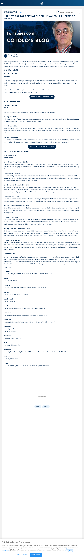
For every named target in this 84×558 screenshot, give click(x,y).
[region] (42, 548)
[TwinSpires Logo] (42, 3)
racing (22, 12)
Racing (38, 406)
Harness (46, 406)
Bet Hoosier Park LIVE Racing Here (42, 147)
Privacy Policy (69, 551)
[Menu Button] (2, 3)
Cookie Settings (22, 554)
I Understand (35, 554)
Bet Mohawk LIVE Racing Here (42, 97)
